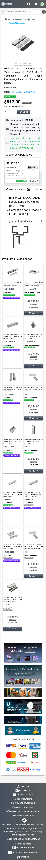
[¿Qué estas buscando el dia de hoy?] (23, 11)
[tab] (14, 189)
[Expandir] (30, 4)
